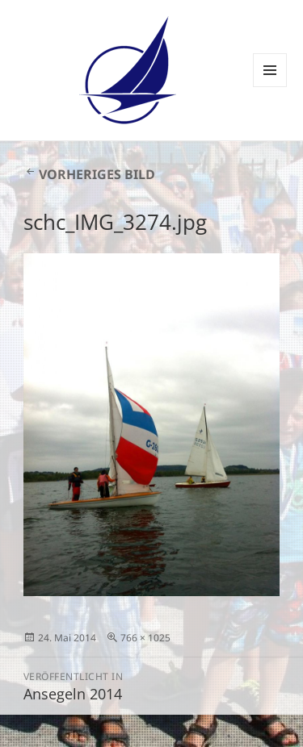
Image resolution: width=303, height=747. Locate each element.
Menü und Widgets (270, 86)
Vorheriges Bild (97, 174)
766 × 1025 (145, 638)
